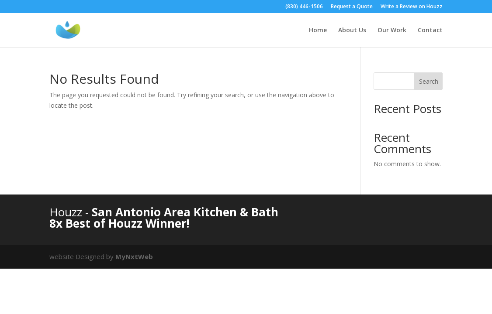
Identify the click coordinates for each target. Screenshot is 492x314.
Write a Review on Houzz (412, 7)
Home (318, 30)
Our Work (392, 30)
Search (428, 81)
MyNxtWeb (134, 256)
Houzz (67, 212)
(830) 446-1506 (304, 7)
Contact (430, 30)
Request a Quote (352, 7)
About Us (352, 30)
